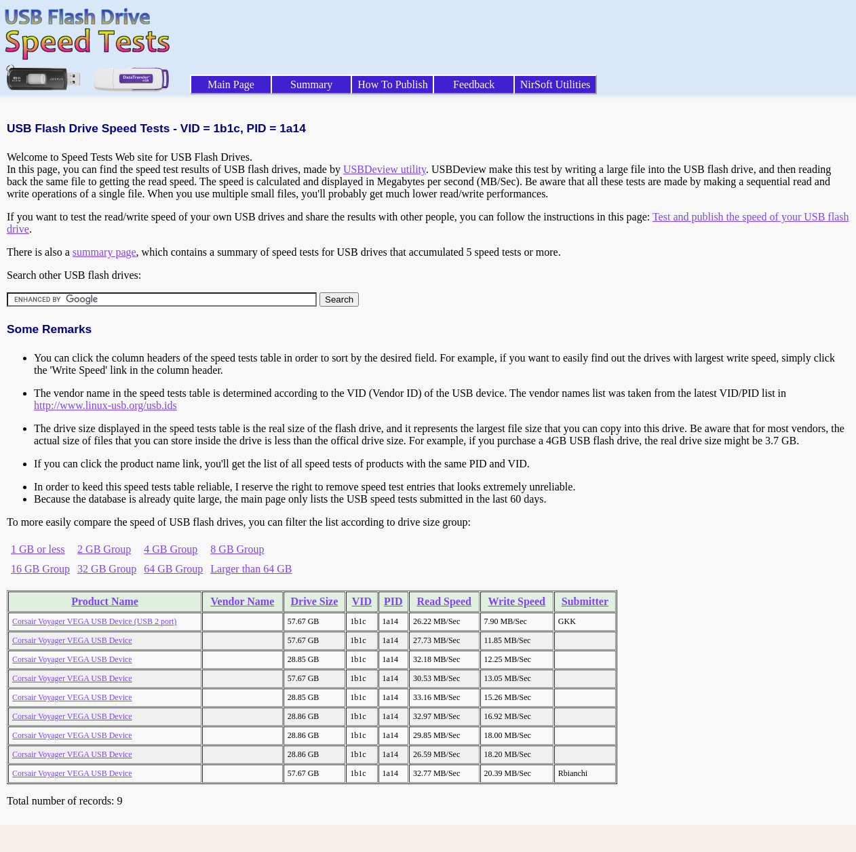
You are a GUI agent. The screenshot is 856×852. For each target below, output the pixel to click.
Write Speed (516, 601)
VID (362, 601)
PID (393, 601)
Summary (311, 84)
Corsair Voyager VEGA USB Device (72, 640)
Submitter (585, 601)
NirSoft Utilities (555, 84)
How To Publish (392, 84)
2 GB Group (104, 549)
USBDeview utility (384, 169)
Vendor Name (242, 601)
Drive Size (314, 601)
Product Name (104, 601)
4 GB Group (170, 549)
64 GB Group (173, 569)
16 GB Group (40, 569)
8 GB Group (237, 549)
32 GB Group (106, 569)
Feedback (473, 84)
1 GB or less (38, 549)
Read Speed (444, 601)
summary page (104, 252)
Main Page (231, 84)
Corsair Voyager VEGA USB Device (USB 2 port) (94, 621)
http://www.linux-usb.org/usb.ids (105, 405)
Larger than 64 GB (251, 569)
